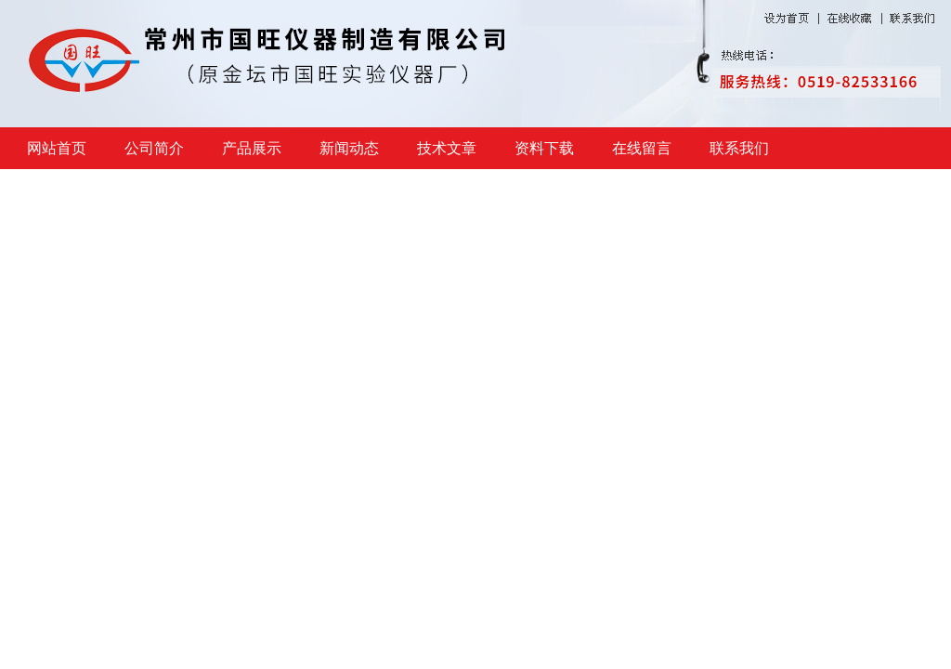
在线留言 (641, 148)
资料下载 (544, 148)
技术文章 (446, 148)
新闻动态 (349, 148)
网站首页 (56, 148)
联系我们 (739, 148)
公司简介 (154, 148)
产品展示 (251, 148)
